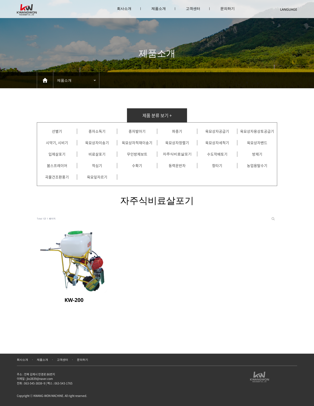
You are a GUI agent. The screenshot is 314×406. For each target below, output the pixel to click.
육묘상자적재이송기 (137, 142)
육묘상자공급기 (217, 131)
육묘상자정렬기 (177, 142)
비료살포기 (97, 154)
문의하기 (227, 8)
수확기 (137, 165)
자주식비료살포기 (177, 153)
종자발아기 (137, 131)
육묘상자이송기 (97, 142)
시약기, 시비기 (57, 142)
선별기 (57, 131)
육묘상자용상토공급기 (257, 131)
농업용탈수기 (257, 165)
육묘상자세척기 (217, 142)
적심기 (97, 165)
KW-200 (74, 299)
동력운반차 (177, 165)
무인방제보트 (137, 154)
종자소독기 (97, 131)
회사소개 (124, 8)
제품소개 (158, 8)
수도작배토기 (217, 154)
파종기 (177, 131)
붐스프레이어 (57, 165)
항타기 (217, 165)
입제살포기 (56, 154)
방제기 (257, 154)
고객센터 (193, 8)
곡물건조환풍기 (57, 177)
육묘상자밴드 (257, 142)
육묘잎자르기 (97, 177)
